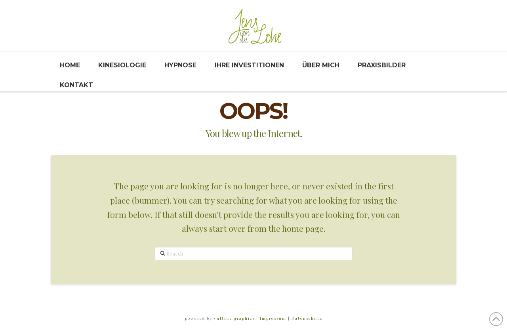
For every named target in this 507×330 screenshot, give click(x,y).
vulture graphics (234, 318)
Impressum (272, 318)
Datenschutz (306, 318)
